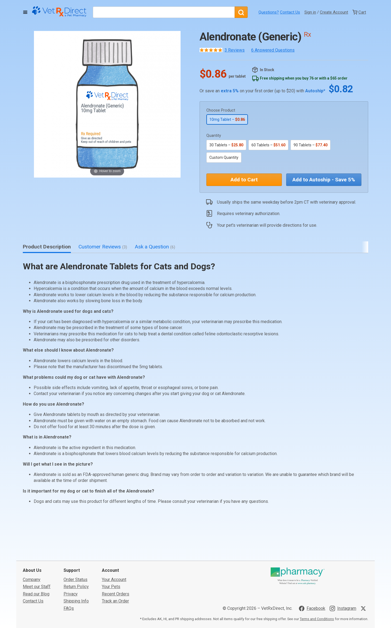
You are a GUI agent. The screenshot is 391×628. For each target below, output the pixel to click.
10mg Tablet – (227, 119)
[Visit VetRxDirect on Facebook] (312, 576)
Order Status (75, 547)
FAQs (69, 575)
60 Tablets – (268, 145)
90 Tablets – (310, 145)
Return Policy (76, 554)
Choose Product (220, 110)
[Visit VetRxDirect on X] (364, 576)
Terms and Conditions (317, 586)
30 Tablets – (226, 145)
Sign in (310, 12)
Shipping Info (76, 568)
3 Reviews (235, 50)
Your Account (114, 547)
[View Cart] (359, 12)
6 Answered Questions (273, 50)
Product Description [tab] (47, 247)
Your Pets (111, 554)
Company (31, 547)
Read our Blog (36, 561)
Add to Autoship (323, 179)
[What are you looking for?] (164, 12)
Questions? (268, 12)
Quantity (213, 135)
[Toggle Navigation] (25, 12)
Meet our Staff (37, 554)
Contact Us (290, 12)
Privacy (71, 561)
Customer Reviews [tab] (102, 247)
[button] (107, 104)
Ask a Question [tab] (155, 247)
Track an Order (115, 568)
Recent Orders (115, 561)
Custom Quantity (223, 157)
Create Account (334, 12)
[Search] (241, 12)
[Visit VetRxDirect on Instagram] (343, 576)
